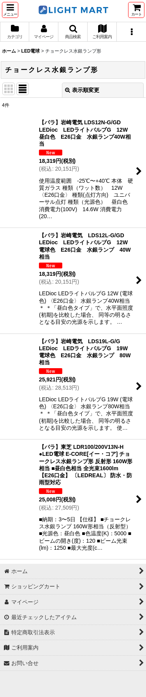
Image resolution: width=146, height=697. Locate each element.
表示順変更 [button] (82, 90)
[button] (10, 10)
